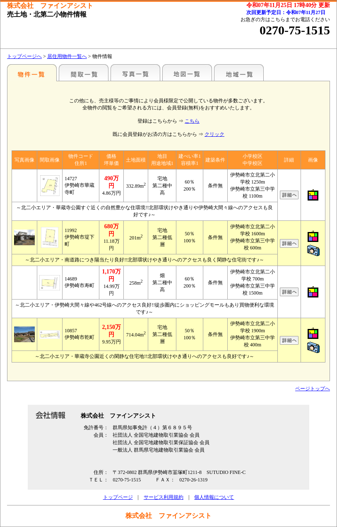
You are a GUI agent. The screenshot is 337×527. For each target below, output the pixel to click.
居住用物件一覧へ (67, 56)
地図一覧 (187, 72)
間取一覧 (83, 72)
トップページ (118, 497)
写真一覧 (135, 72)
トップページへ (24, 56)
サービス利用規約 (163, 497)
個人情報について (214, 497)
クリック (214, 134)
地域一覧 (239, 72)
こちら (192, 121)
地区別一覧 (32, 72)
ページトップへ (312, 389)
